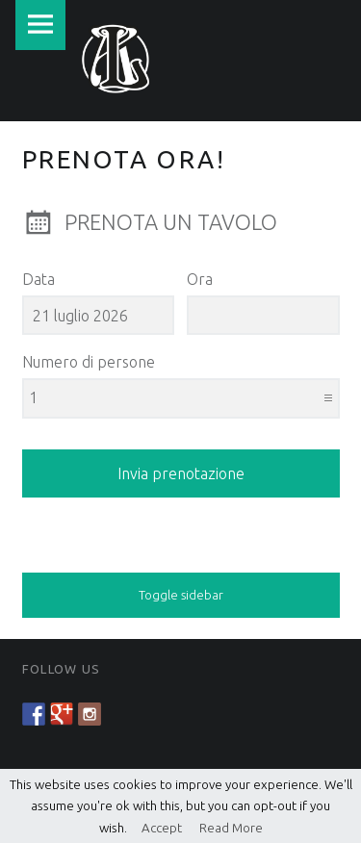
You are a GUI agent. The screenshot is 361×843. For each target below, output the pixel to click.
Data (38, 279)
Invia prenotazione (181, 473)
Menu (40, 25)
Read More (224, 827)
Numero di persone (88, 361)
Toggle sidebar (181, 594)
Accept (154, 827)
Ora (200, 279)
